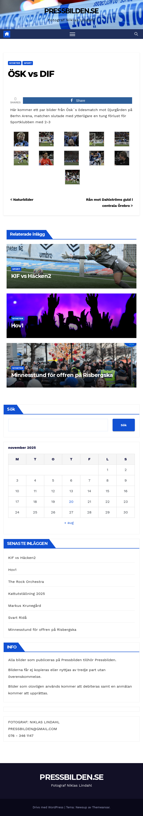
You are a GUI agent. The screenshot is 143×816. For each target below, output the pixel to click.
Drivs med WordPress (48, 807)
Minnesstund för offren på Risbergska (62, 375)
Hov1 (17, 325)
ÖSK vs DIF (31, 74)
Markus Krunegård (24, 605)
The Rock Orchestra (26, 581)
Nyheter (14, 63)
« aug (69, 522)
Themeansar (101, 807)
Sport (28, 63)
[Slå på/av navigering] (72, 34)
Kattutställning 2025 (26, 593)
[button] (136, 34)
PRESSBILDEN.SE (71, 11)
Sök (11, 409)
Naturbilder (21, 199)
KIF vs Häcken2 (31, 276)
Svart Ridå (17, 617)
